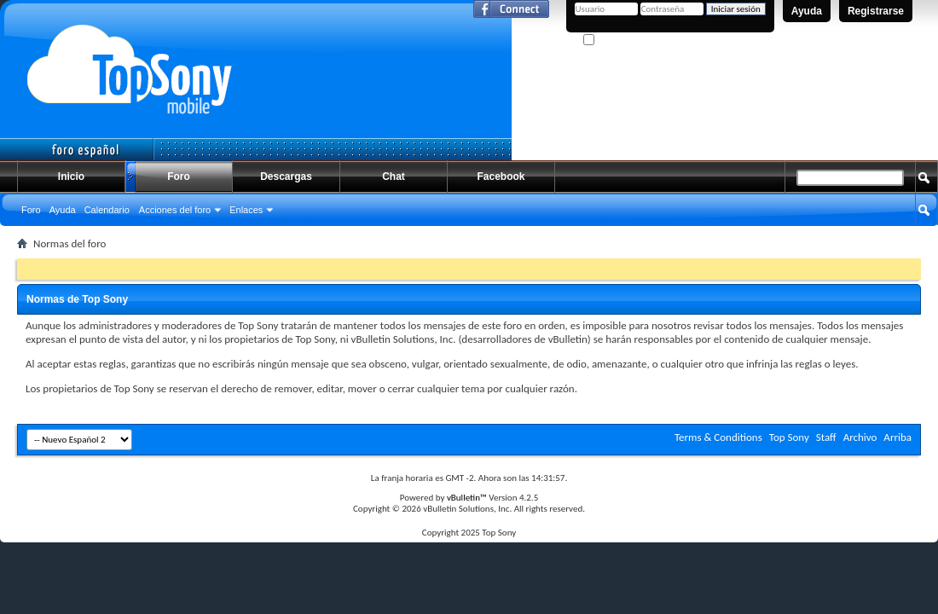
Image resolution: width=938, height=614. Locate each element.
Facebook (500, 176)
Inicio (71, 176)
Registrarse (876, 11)
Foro (178, 176)
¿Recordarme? (618, 40)
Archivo (860, 437)
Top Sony (789, 437)
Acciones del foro (175, 210)
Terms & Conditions (718, 437)
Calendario (107, 210)
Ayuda (806, 11)
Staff (826, 437)
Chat (393, 176)
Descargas (286, 176)
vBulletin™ (467, 497)
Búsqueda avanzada (878, 241)
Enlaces (246, 210)
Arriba (897, 437)
